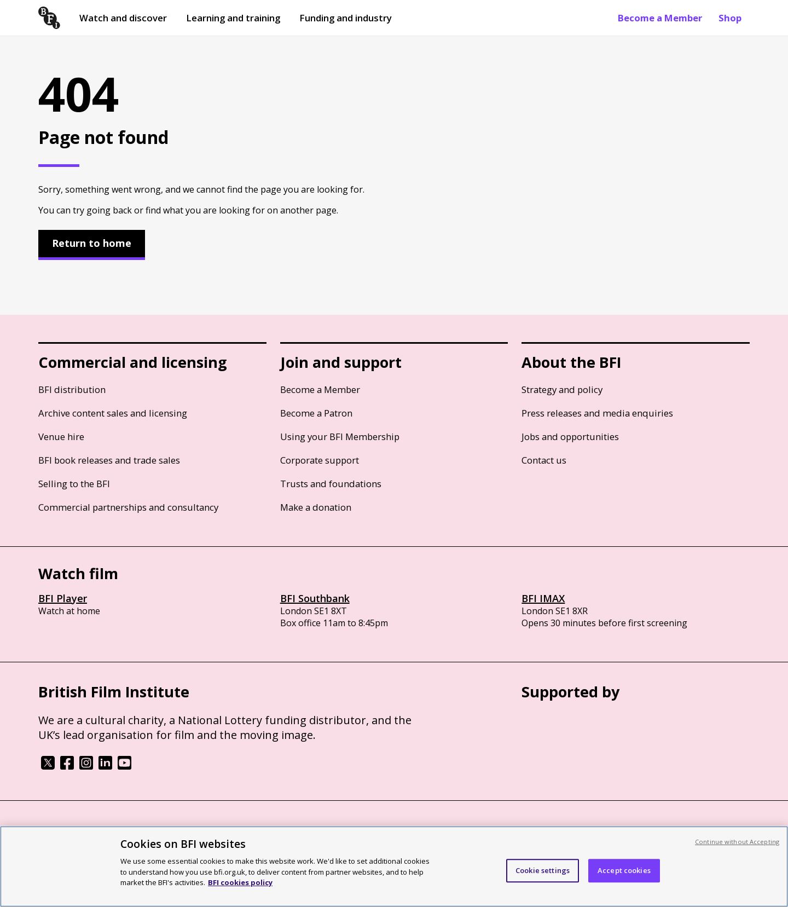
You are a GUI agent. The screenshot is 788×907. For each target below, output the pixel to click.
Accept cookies (624, 870)
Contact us (544, 460)
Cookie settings (542, 870)
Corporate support (319, 460)
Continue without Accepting (737, 841)
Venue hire (61, 436)
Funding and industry (345, 17)
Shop (730, 17)
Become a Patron (316, 413)
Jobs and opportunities (570, 436)
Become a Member (660, 17)
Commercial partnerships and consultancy (128, 507)
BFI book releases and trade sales (109, 460)
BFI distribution (72, 389)
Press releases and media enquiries (597, 413)
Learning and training (233, 17)
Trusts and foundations (330, 483)
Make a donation (315, 507)
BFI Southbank (315, 598)
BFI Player (62, 598)
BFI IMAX (543, 598)
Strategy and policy (562, 389)
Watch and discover (123, 17)
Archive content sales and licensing (112, 413)
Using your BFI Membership (339, 436)
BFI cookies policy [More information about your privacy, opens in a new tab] (240, 882)
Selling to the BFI (74, 483)
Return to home (91, 243)
